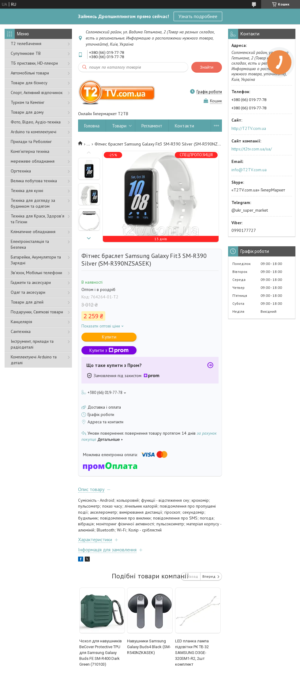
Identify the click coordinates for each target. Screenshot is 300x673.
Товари (119, 125)
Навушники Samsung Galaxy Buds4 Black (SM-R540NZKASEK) (149, 647)
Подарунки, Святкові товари (37, 312)
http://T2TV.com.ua (248, 128)
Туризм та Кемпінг (27, 102)
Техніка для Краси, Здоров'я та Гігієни (37, 219)
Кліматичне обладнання (33, 231)
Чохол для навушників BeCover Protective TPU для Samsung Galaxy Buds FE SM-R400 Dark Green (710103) (100, 653)
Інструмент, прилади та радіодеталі (32, 344)
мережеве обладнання (32, 161)
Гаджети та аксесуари (31, 282)
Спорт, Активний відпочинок (36, 92)
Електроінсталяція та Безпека (30, 244)
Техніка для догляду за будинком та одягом (33, 203)
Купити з (109, 350)
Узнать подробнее (197, 16)
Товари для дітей (27, 302)
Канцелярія (21, 321)
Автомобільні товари (30, 73)
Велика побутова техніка (34, 180)
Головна (91, 125)
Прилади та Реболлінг (31, 141)
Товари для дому (27, 112)
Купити (109, 337)
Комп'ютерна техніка (30, 151)
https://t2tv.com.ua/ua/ (251, 149)
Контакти (184, 125)
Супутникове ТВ (26, 53)
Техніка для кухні (27, 190)
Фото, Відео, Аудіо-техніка (36, 122)
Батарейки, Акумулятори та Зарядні (36, 260)
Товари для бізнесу (29, 82)
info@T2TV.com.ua (249, 169)
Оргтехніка (21, 171)
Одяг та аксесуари (28, 292)
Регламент (151, 125)
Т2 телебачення (26, 43)
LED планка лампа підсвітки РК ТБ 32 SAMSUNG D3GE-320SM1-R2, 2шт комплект (192, 653)
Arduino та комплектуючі (33, 131)
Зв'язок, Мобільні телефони (36, 272)
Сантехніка (21, 331)
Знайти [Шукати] (206, 67)
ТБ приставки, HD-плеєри (34, 63)
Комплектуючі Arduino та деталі (34, 359)
